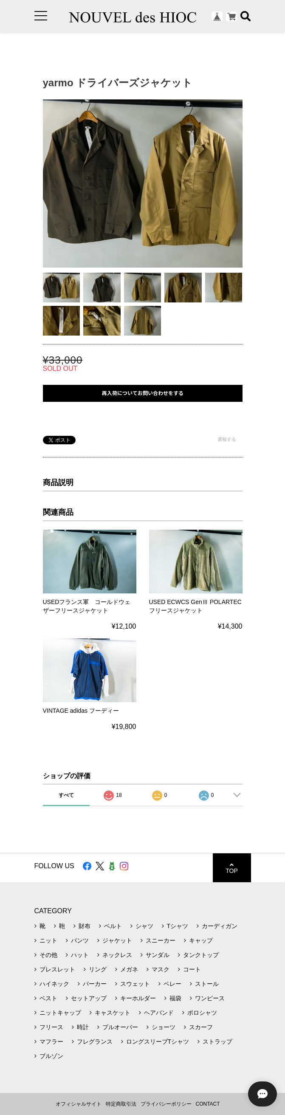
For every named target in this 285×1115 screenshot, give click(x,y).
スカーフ (201, 1027)
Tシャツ (178, 926)
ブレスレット (57, 969)
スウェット (135, 983)
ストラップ (217, 1041)
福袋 (175, 998)
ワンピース (210, 998)
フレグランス (95, 1041)
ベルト (113, 926)
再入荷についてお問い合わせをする (142, 393)
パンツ (80, 940)
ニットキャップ (60, 1012)
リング (98, 969)
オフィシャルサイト (79, 1104)
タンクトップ (201, 954)
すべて (66, 795)
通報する (226, 439)
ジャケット (117, 940)
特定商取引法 (121, 1104)
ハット (80, 954)
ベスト (48, 998)
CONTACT (208, 1104)
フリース (51, 1027)
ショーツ (163, 1027)
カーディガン (219, 926)
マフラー (51, 1041)
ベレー (172, 983)
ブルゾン (51, 1056)
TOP (232, 868)
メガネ (129, 969)
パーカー (95, 983)
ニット (48, 940)
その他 (48, 954)
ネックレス (117, 954)
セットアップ (89, 998)
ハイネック (54, 983)
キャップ (201, 940)
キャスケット (112, 1012)
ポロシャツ (202, 1012)
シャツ (144, 926)
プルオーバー (120, 1027)
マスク (160, 969)
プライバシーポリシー (166, 1104)
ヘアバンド (159, 1012)
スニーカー (160, 940)
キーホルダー (138, 998)
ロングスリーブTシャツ (157, 1041)
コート (192, 969)
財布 (84, 926)
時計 (83, 1027)
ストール (207, 983)
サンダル (157, 954)
